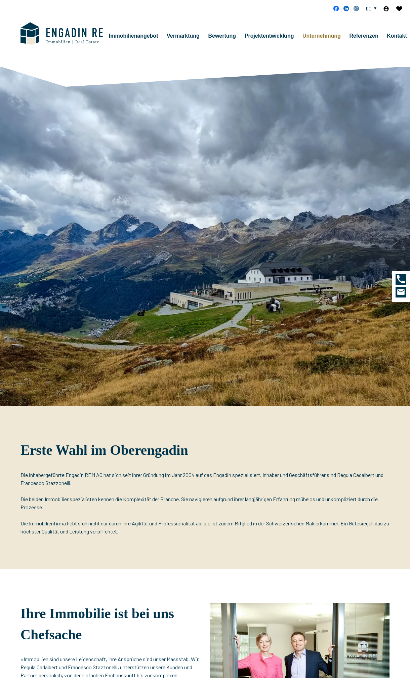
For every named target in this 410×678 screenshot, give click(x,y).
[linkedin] (346, 8)
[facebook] (336, 8)
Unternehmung (328, 38)
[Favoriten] (399, 9)
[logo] (65, 36)
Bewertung (229, 38)
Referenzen (370, 38)
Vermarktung (189, 38)
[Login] (386, 9)
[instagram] (356, 8)
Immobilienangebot (140, 38)
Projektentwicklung (276, 38)
